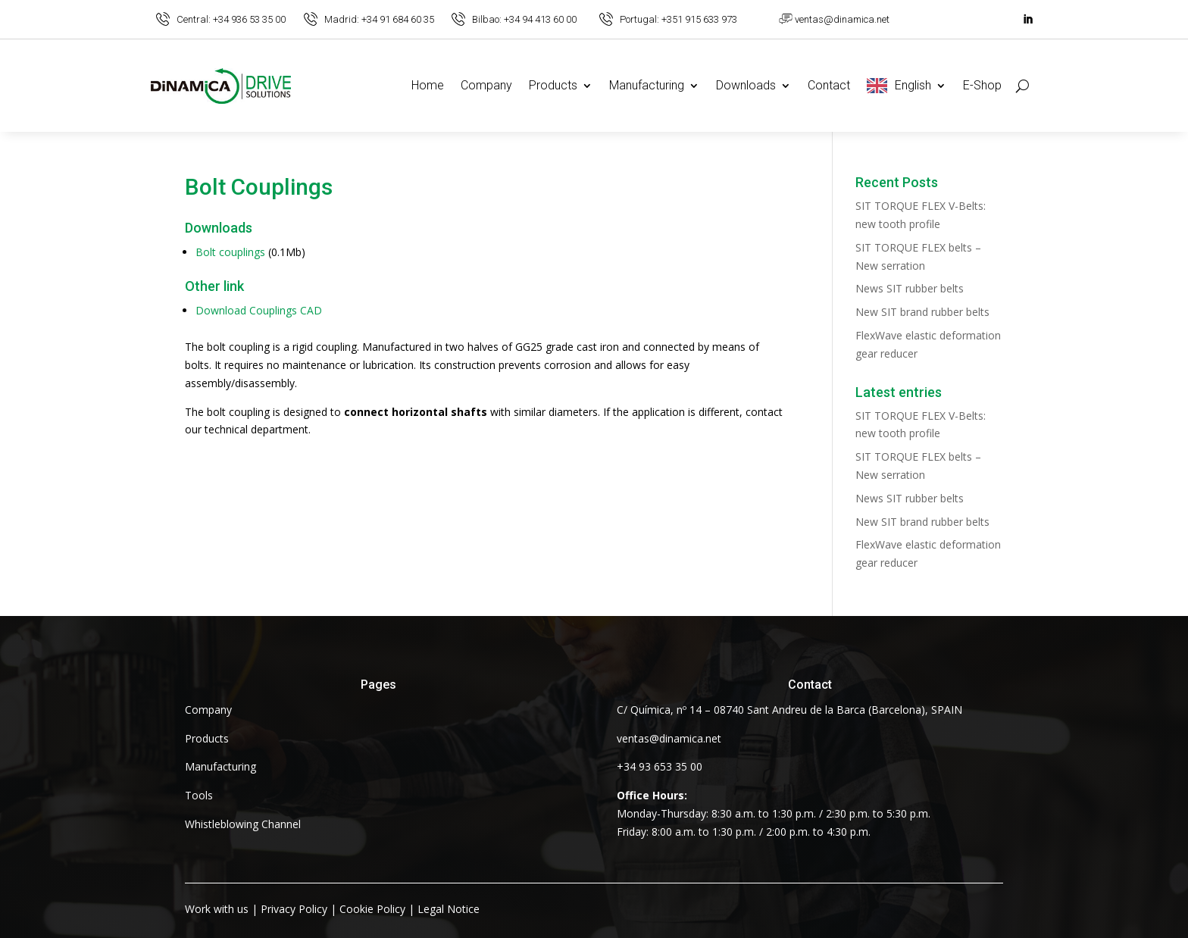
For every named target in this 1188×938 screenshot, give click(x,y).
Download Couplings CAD (258, 310)
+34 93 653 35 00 (659, 766)
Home (427, 85)
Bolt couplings (230, 252)
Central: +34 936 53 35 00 (231, 19)
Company (486, 85)
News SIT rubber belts (909, 288)
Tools (199, 795)
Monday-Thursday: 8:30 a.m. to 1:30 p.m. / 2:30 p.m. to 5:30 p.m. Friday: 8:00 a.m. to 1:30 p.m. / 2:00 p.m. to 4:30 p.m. (773, 813)
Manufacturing (646, 85)
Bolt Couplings (259, 188)
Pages (378, 684)
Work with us (217, 909)
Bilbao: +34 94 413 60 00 (524, 19)
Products (553, 85)
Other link (214, 287)
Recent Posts (896, 183)
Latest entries (898, 393)
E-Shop (982, 85)
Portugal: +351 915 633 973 (678, 19)
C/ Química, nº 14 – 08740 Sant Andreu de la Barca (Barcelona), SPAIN (789, 709)
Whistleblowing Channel (243, 824)
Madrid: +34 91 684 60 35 (379, 19)
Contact (829, 85)
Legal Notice (448, 909)
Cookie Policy (372, 909)
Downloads (746, 85)
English (913, 85)
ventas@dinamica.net (842, 19)
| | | (332, 909)
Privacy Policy (294, 909)
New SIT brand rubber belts (922, 312)
